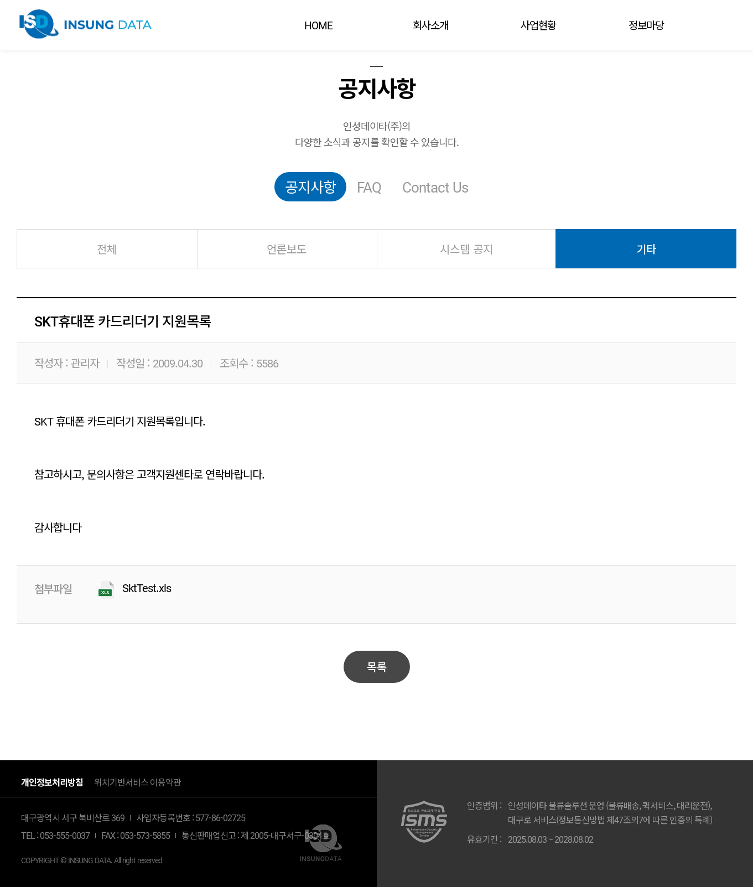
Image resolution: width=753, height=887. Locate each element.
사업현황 (538, 24)
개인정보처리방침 (52, 782)
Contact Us (435, 186)
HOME (318, 24)
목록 (377, 666)
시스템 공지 (466, 249)
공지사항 (310, 186)
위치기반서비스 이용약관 (137, 782)
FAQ (369, 186)
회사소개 (430, 24)
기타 (646, 249)
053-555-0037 (65, 835)
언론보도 (287, 249)
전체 (107, 249)
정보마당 (646, 24)
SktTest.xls (146, 587)
